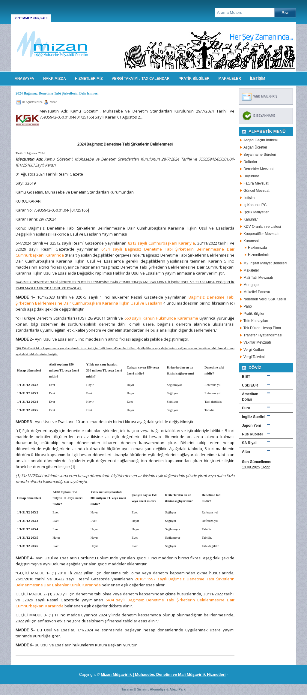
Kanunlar (250, 219)
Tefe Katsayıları (255, 321)
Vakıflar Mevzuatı (257, 342)
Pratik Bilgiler (253, 313)
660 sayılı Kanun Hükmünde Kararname (161, 318)
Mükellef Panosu (256, 292)
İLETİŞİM (257, 79)
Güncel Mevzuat (256, 190)
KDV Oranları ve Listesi (262, 226)
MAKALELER (230, 79)
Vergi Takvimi (253, 357)
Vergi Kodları (253, 350)
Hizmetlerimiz (259, 255)
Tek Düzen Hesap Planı (262, 328)
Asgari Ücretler (255, 147)
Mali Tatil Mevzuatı (258, 277)
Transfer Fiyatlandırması (262, 335)
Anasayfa (24, 79)
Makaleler (251, 270)
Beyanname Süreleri (259, 154)
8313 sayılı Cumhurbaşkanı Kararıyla (161, 243)
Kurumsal (251, 241)
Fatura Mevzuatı (256, 183)
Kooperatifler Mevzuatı (261, 234)
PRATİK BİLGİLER (193, 79)
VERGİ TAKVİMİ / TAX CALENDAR (141, 79)
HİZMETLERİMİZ (89, 79)
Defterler (250, 162)
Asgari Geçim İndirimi (260, 140)
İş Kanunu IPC (255, 205)
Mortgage (251, 285)
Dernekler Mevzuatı (259, 169)
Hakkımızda (257, 247)
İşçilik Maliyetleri (256, 212)
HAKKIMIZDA (54, 79)
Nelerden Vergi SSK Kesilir (264, 299)
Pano (247, 306)
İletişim (249, 198)
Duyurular (251, 176)
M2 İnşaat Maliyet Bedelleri (265, 263)
